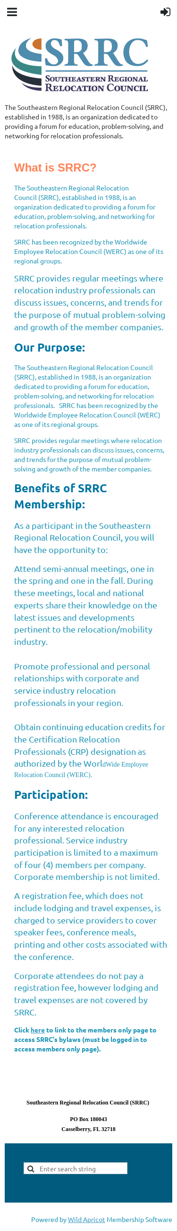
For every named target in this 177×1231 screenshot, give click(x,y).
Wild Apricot (86, 1219)
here (38, 1029)
